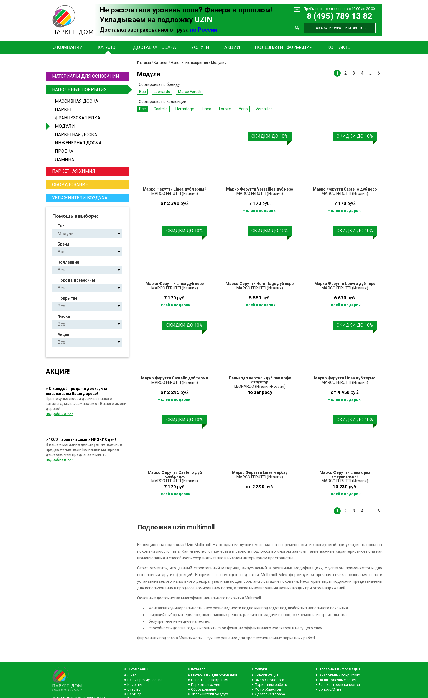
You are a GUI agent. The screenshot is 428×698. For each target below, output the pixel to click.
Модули (65, 126)
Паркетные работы (271, 684)
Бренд (64, 244)
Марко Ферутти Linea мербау (259, 472)
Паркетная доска (76, 134)
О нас (131, 675)
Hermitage (184, 109)
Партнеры (135, 694)
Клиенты (134, 684)
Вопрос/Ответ (331, 689)
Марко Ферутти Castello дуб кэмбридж (175, 474)
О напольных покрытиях (339, 675)
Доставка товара (154, 47)
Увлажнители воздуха (79, 198)
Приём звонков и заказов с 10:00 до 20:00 (339, 9)
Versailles (264, 109)
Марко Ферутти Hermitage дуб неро (260, 284)
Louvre (225, 109)
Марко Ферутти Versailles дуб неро (259, 189)
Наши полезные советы (339, 680)
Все (142, 91)
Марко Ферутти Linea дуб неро (175, 284)
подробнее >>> (59, 413)
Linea (206, 109)
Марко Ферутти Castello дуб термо (174, 378)
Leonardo (162, 91)
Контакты (339, 47)
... (370, 73)
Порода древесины (76, 280)
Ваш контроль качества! (340, 684)
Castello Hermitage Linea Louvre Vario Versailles (91, 270)
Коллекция (68, 262)
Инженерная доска (78, 143)
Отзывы (134, 689)
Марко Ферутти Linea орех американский (345, 474)
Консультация (267, 675)
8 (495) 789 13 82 (339, 16)
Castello (161, 109)
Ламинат (65, 159)
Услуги (200, 47)
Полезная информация (283, 47)
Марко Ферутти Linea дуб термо (345, 378)
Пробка (64, 151)
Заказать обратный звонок (340, 28)
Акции (232, 47)
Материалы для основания (214, 675)
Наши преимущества (144, 680)
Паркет (63, 109)
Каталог (108, 47)
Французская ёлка (77, 118)
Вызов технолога (269, 680)
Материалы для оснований (85, 76)
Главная (144, 63)
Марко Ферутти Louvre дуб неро (345, 284)
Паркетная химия (73, 171)
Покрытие (67, 298)
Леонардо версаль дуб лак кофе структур (259, 380)
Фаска (64, 316)
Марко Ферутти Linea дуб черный (175, 189)
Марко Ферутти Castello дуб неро (345, 189)
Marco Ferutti (189, 91)
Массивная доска (76, 101)
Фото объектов (268, 689)
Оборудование (70, 184)
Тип (61, 226)
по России (203, 29)
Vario (243, 109)
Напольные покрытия (90, 89)
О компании (68, 47)
